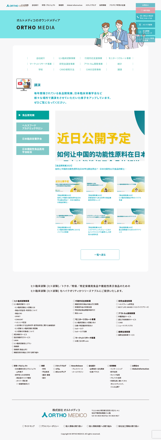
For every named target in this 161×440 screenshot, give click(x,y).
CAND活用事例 (93, 69)
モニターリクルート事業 (120, 58)
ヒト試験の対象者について (24, 331)
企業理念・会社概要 (97, 369)
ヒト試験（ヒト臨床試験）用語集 (26, 328)
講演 (120, 69)
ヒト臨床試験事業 (67, 58)
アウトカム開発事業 (93, 63)
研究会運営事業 (67, 63)
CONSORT (19, 319)
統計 (120, 63)
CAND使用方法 (67, 69)
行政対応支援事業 (93, 58)
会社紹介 (40, 58)
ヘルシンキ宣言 (20, 322)
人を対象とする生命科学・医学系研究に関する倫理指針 (35, 325)
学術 (40, 69)
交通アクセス (94, 372)
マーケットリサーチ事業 (41, 63)
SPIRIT (17, 316)
